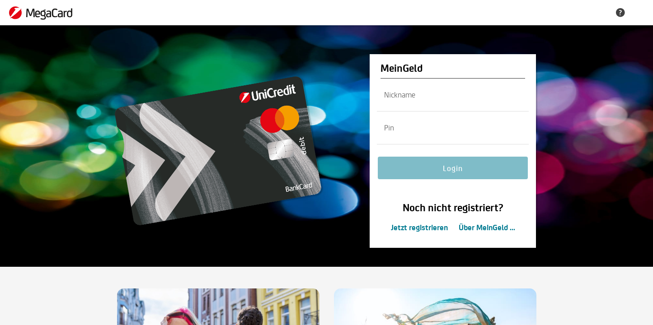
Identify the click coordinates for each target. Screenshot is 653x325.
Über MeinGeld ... (487, 227)
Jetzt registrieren (419, 227)
